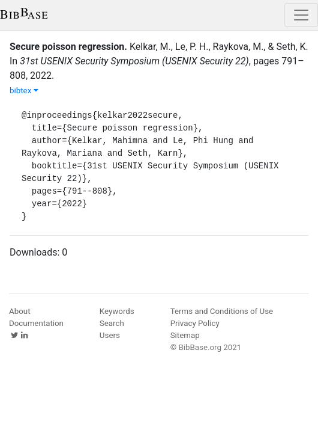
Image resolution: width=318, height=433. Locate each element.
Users (110, 335)
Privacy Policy (195, 323)
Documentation (36, 323)
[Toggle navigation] (301, 15)
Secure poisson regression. (68, 46)
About (20, 311)
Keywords (117, 311)
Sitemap (185, 335)
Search (112, 323)
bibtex (24, 90)
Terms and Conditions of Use (221, 311)
